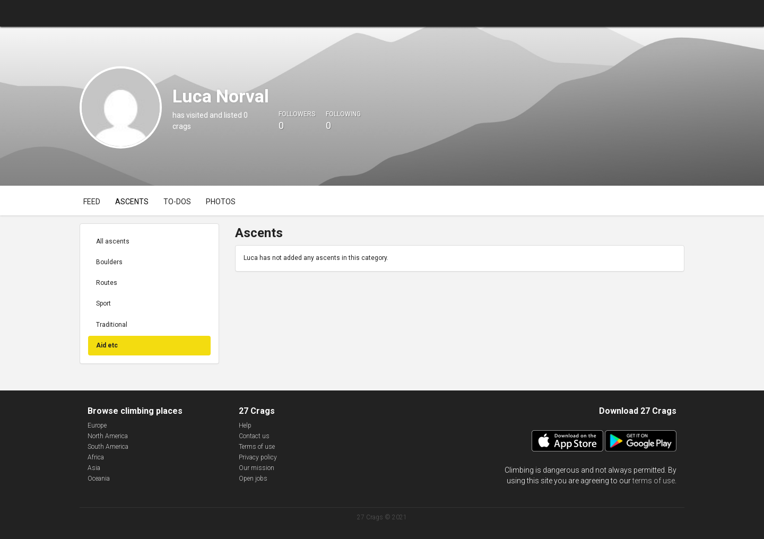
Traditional (111, 324)
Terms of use (257, 446)
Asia (94, 468)
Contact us (254, 436)
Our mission (256, 468)
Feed (91, 201)
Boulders (109, 262)
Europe (97, 425)
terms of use (653, 480)
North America (108, 436)
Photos (221, 201)
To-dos (177, 201)
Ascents (132, 201)
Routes (106, 282)
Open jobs (253, 478)
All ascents (112, 241)
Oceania (99, 478)
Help (245, 425)
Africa (96, 457)
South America (108, 446)
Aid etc (107, 345)
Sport (103, 303)
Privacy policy (258, 457)
